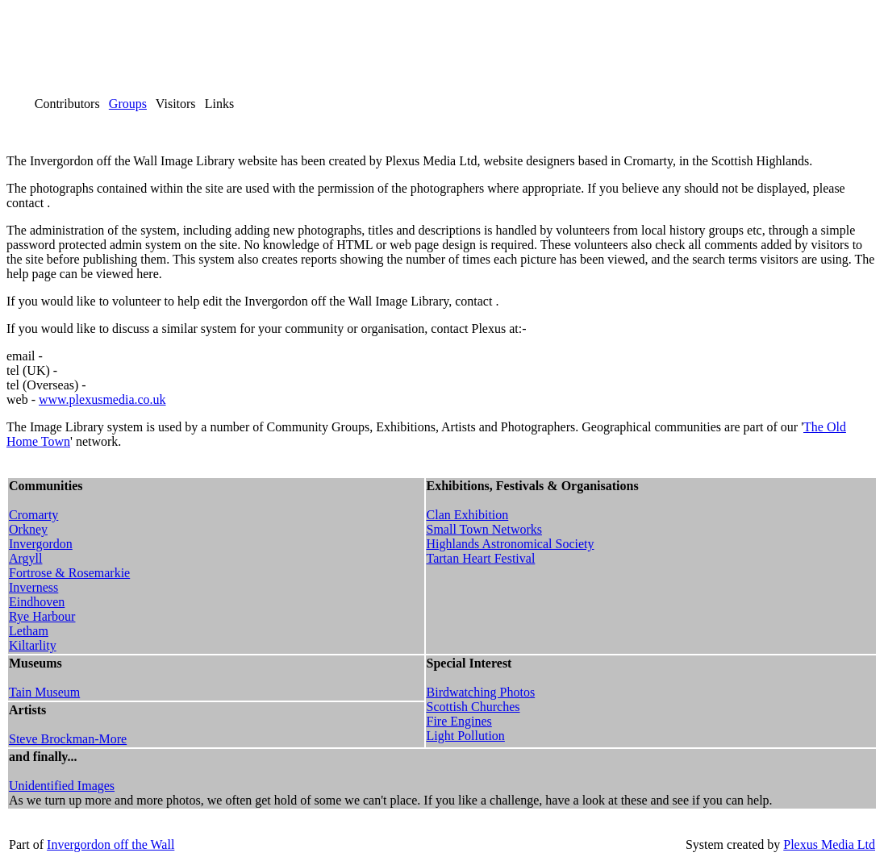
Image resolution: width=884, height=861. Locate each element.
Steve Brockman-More (68, 739)
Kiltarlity (32, 645)
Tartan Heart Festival (481, 558)
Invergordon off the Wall (110, 844)
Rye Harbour (42, 616)
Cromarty (33, 515)
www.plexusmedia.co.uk (102, 399)
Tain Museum (44, 692)
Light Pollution (466, 735)
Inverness (33, 587)
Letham (28, 631)
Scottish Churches (473, 706)
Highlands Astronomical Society (510, 544)
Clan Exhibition (468, 515)
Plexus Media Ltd (829, 844)
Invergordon (41, 544)
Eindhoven (37, 602)
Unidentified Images (62, 785)
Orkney (28, 529)
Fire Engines (459, 721)
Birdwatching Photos (481, 692)
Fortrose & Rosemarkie (69, 573)
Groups (128, 103)
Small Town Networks (484, 529)
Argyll (25, 558)
